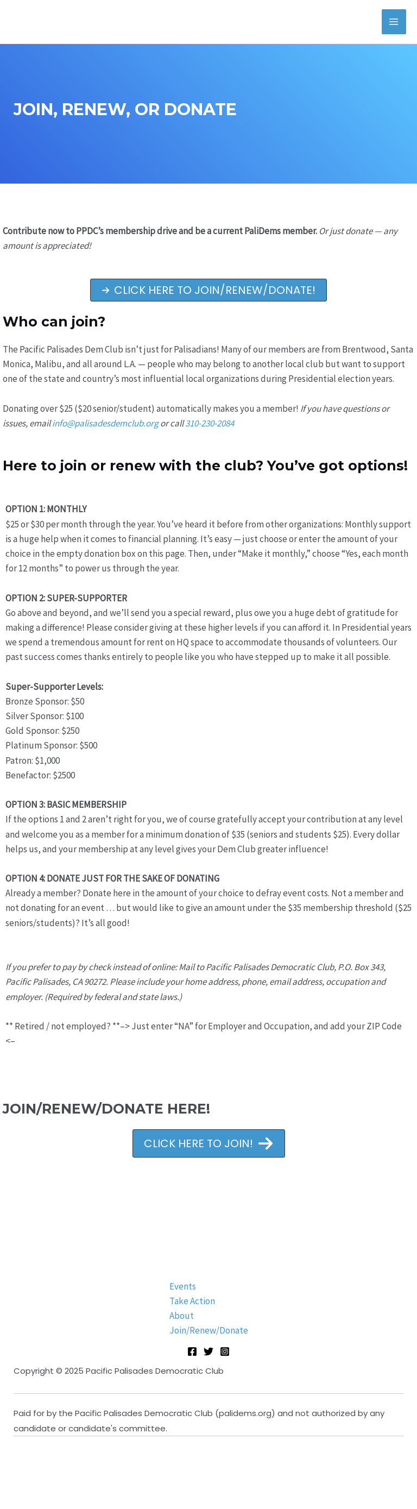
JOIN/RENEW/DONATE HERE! (106, 1109)
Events (182, 1286)
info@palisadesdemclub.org (105, 423)
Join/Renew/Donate (208, 1330)
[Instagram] (225, 1351)
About (181, 1316)
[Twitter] (208, 1351)
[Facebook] (192, 1351)
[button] (208, 290)
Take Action (192, 1301)
